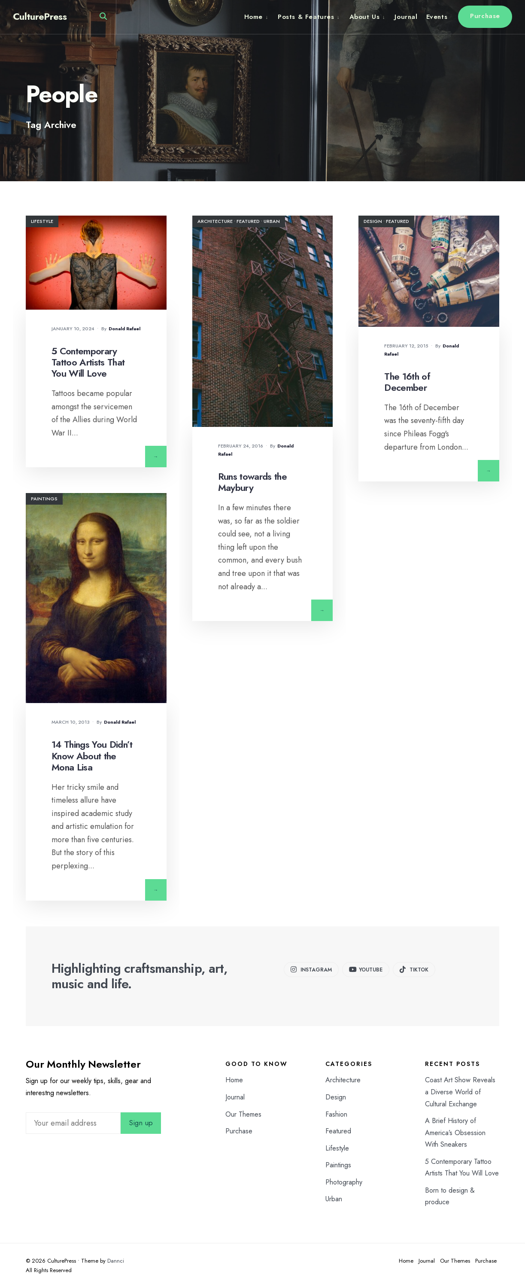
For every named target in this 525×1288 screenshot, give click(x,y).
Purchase (485, 16)
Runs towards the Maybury (252, 481)
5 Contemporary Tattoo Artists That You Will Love (88, 362)
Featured (248, 221)
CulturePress (40, 16)
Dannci (115, 1261)
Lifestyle (42, 221)
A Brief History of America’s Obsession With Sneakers (455, 1132)
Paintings (44, 498)
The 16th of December (407, 381)
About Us (364, 16)
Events (437, 16)
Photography (343, 1182)
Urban (272, 221)
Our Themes (243, 1114)
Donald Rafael (124, 328)
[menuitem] (258, 16)
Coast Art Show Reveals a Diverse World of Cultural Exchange (460, 1091)
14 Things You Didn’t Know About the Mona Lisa (92, 755)
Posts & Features (306, 16)
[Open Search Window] (103, 18)
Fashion (336, 1114)
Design (373, 221)
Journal (406, 16)
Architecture (215, 221)
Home (253, 16)
